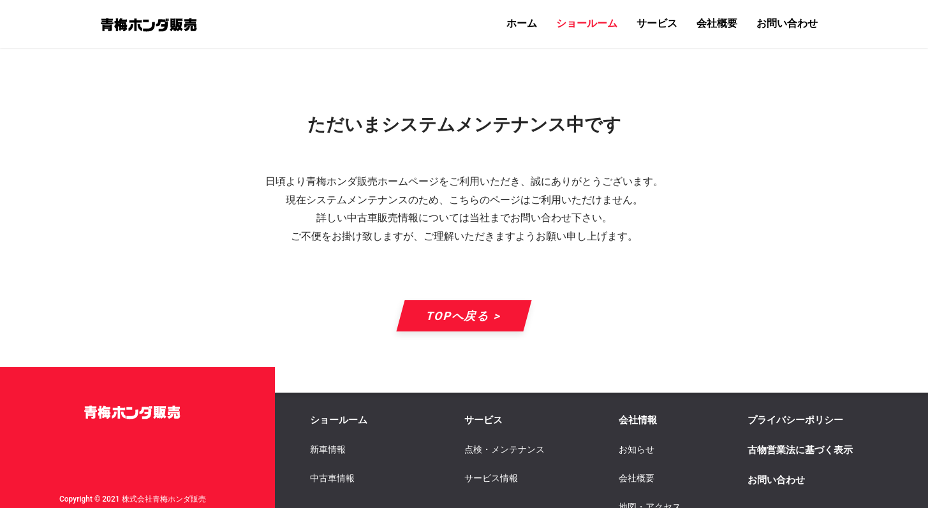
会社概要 (716, 23)
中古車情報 (332, 478)
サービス (657, 23)
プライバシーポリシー (795, 420)
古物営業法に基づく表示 (800, 450)
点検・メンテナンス (504, 449)
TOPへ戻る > (464, 316)
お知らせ (636, 449)
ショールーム (586, 23)
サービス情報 (491, 478)
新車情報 (328, 449)
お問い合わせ (787, 23)
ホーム (521, 23)
